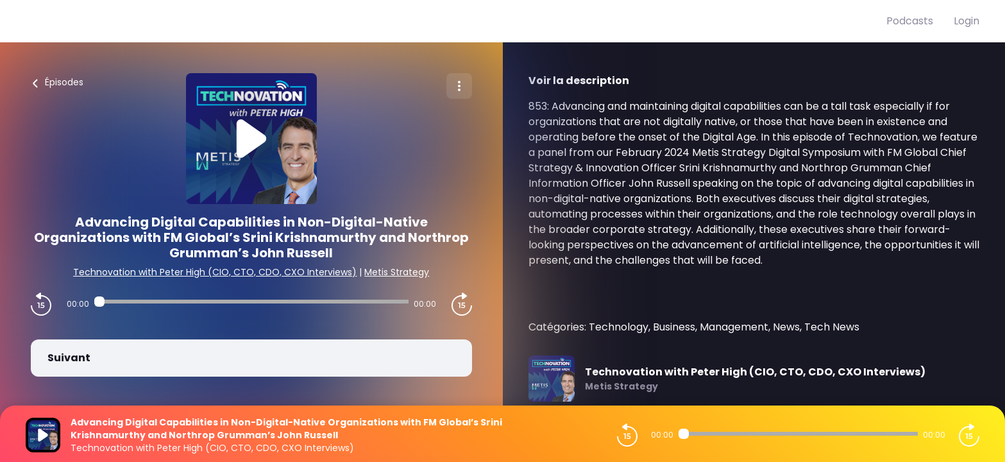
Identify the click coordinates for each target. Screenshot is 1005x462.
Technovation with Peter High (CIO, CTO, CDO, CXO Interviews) (215, 272)
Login (966, 20)
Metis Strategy (396, 272)
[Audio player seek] (251, 301)
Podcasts (909, 20)
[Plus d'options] (459, 86)
